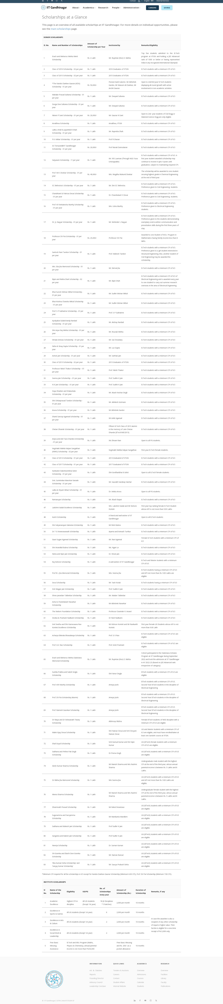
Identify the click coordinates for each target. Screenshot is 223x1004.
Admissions (141, 974)
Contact (133, 2)
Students (140, 986)
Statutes (98, 970)
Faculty (163, 982)
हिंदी (152, 2)
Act (91, 970)
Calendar (140, 982)
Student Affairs (119, 982)
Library (163, 978)
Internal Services (162, 2)
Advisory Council (96, 982)
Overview (140, 970)
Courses (140, 978)
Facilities (164, 974)
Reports (93, 974)
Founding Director (97, 978)
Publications (165, 986)
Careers (116, 974)
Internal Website (119, 986)
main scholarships (61, 28)
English (147, 2)
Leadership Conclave (98, 986)
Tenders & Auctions (121, 970)
